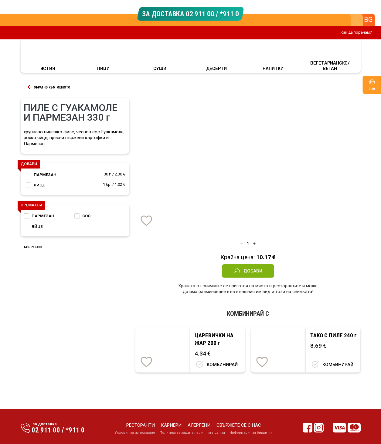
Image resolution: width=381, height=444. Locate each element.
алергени (199, 425)
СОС (86, 216)
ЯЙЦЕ (39, 185)
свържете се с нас (238, 425)
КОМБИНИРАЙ (222, 364)
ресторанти (140, 425)
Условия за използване (135, 433)
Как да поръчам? (356, 32)
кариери (171, 425)
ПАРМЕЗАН (45, 175)
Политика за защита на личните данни (192, 433)
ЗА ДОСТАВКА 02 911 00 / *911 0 (190, 13)
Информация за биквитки (251, 433)
